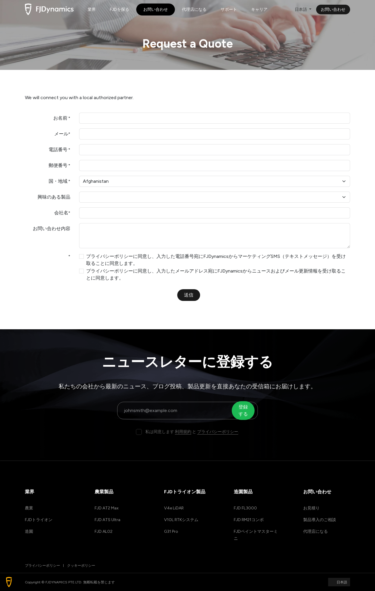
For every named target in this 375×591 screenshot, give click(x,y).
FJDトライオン (38, 519)
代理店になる (315, 531)
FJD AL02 (103, 531)
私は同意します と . (192, 431)
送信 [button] (188, 295)
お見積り (311, 508)
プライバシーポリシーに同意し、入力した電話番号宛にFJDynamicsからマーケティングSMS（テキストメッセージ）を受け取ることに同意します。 (216, 260)
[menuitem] (92, 9)
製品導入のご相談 (319, 519)
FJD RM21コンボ (249, 519)
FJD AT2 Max (107, 508)
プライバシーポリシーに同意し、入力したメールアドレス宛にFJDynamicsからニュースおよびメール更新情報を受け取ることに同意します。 (216, 274)
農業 (29, 508)
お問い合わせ (333, 9)
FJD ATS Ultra (107, 519)
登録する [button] (243, 410)
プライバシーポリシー (217, 431)
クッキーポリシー (81, 566)
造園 (29, 531)
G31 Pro (171, 531)
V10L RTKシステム (181, 519)
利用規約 (183, 431)
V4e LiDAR (174, 508)
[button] (9, 582)
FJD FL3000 (245, 508)
